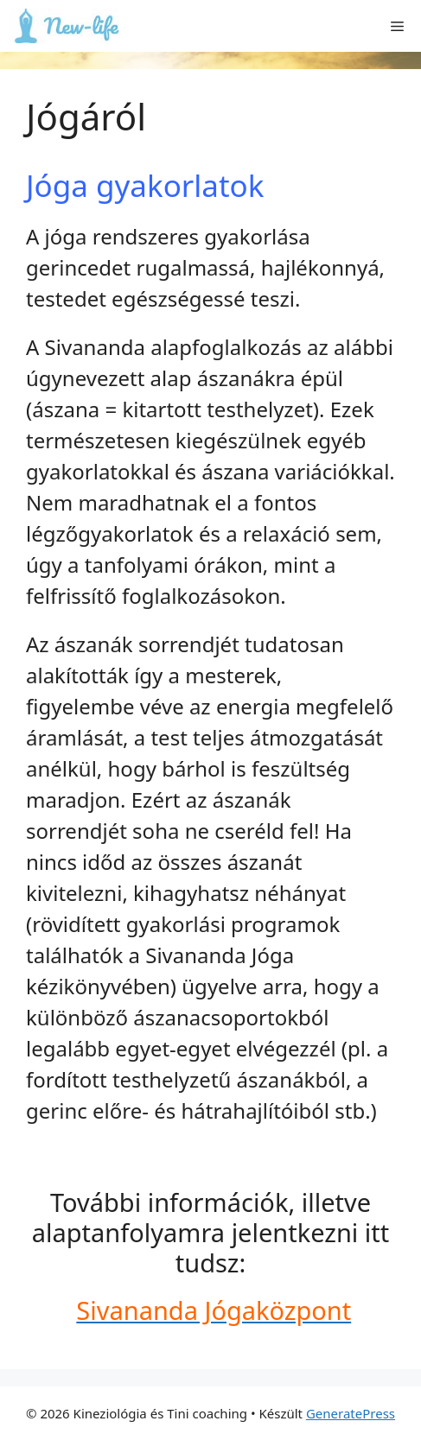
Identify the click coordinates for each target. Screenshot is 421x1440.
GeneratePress (350, 1413)
